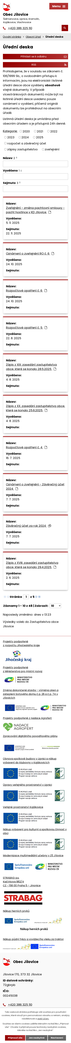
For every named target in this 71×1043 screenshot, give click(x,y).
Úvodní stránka (12, 36)
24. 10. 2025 (14, 264)
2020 (26, 131)
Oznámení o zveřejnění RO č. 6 (30, 254)
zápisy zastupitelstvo (22, 149)
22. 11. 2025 (13, 233)
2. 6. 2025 (12, 578)
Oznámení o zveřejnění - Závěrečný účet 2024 (35, 486)
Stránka (16, 597)
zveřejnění (52, 149)
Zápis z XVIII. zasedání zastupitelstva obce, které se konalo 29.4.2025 (32, 565)
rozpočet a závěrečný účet (26, 143)
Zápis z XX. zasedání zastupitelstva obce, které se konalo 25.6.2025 (35, 408)
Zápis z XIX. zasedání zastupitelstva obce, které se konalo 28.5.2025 (31, 367)
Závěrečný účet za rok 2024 (28, 526)
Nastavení (57, 1037)
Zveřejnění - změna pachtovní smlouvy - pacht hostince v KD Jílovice (35, 210)
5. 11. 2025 (12, 223)
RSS (49, 65)
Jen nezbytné (36, 1037)
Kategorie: (10, 131)
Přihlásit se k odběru (43, 56)
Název (9, 158)
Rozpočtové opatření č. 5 (26, 328)
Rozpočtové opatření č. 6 (26, 291)
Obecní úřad (33, 36)
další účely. (43, 1018)
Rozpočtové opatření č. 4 (26, 447)
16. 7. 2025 (13, 458)
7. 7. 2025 (12, 499)
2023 (10, 137)
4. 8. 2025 (13, 380)
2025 (39, 137)
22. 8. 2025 (13, 338)
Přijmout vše (15, 1037)
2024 (25, 137)
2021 (40, 131)
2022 (53, 131)
